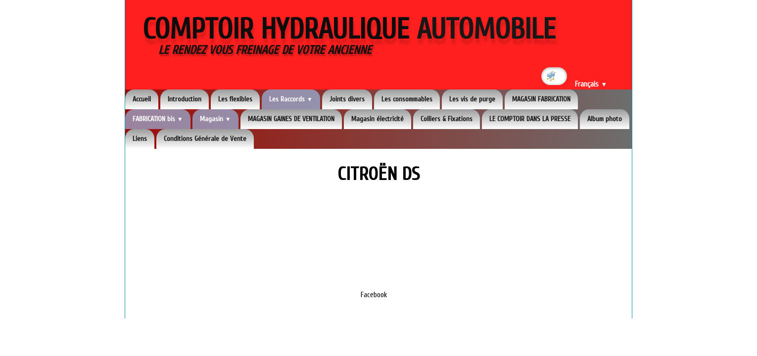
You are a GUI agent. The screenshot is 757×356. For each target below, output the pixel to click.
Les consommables (406, 99)
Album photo (604, 119)
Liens (140, 138)
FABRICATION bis (158, 119)
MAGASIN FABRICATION (541, 99)
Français (591, 84)
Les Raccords (291, 99)
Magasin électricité (377, 119)
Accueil (142, 99)
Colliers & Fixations (447, 119)
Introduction (184, 99)
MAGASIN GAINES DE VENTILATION (291, 119)
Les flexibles (235, 99)
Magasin (215, 119)
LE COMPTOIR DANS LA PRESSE (529, 119)
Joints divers (347, 99)
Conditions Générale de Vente (205, 138)
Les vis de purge (472, 99)
